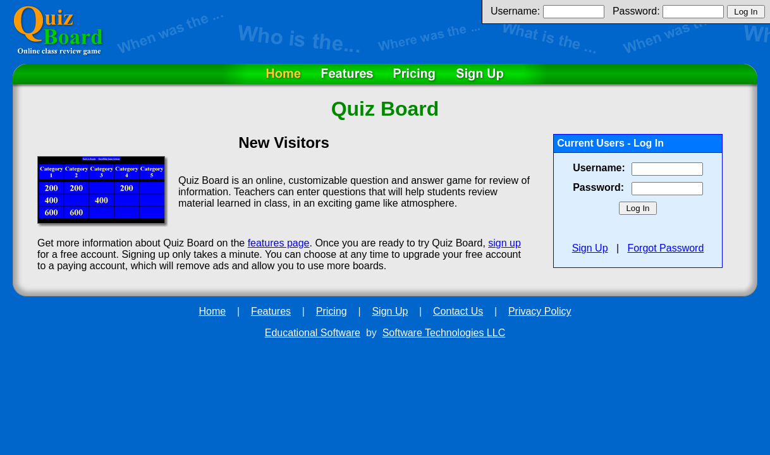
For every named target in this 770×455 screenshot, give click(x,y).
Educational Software (312, 332)
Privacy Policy (539, 311)
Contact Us (458, 311)
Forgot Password (665, 248)
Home (212, 311)
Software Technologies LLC (444, 332)
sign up (504, 243)
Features (271, 311)
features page (279, 243)
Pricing (331, 311)
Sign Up (590, 248)
